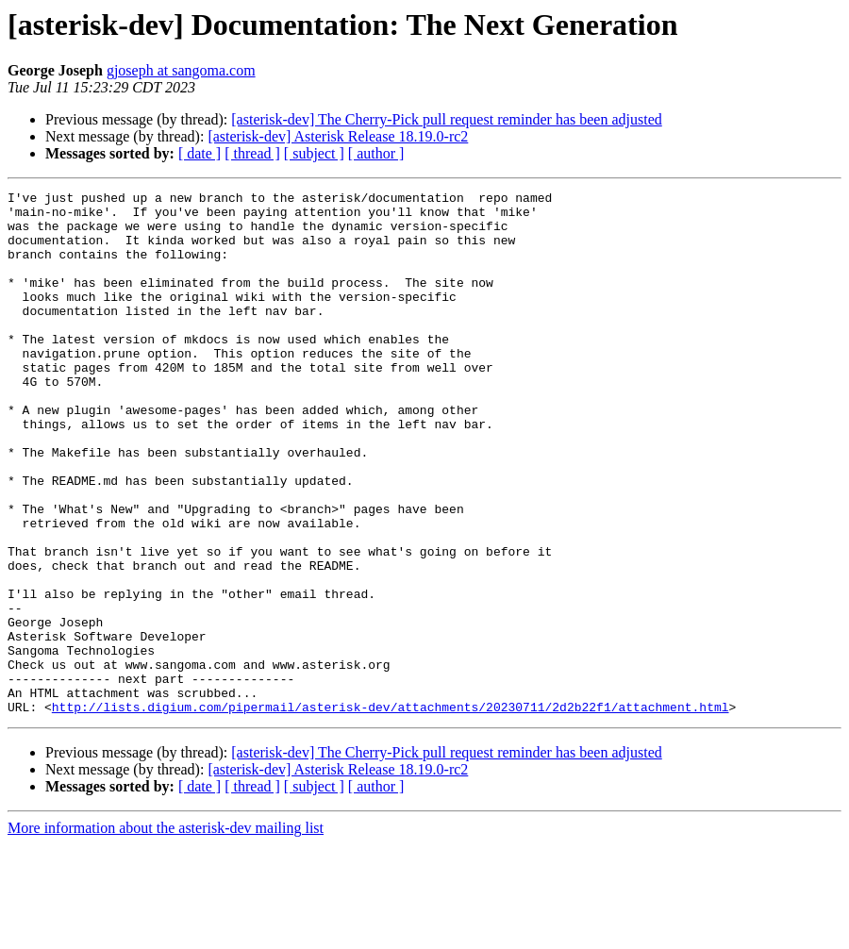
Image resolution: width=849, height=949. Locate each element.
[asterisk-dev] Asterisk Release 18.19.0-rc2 (338, 136)
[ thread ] (252, 153)
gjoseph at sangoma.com (181, 70)
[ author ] (376, 153)
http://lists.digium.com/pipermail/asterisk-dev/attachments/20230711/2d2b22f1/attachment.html (390, 811)
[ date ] (199, 153)
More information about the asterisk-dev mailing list (166, 932)
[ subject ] (314, 153)
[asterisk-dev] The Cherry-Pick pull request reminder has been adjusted (446, 119)
